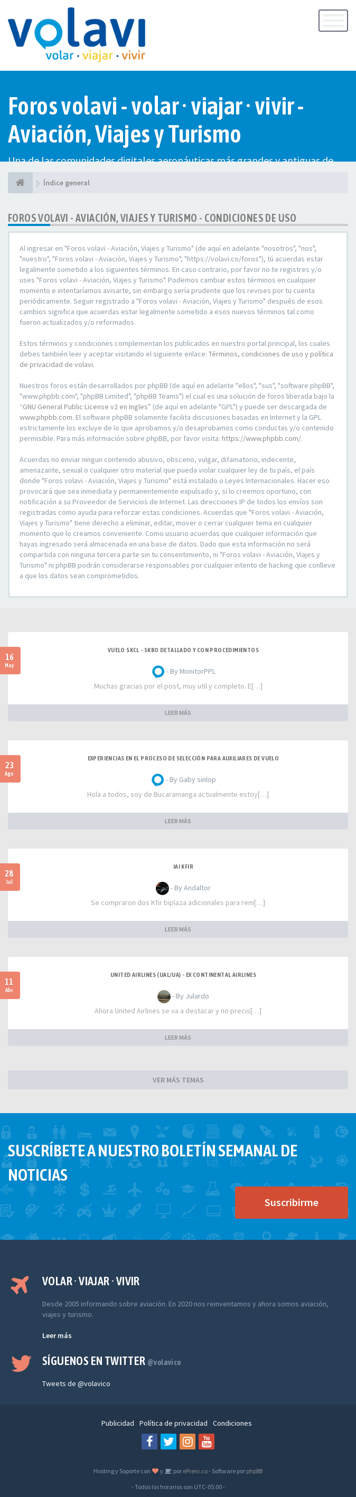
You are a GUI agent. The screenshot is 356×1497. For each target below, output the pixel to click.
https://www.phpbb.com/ (261, 438)
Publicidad (117, 1423)
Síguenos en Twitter (111, 1361)
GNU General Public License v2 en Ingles (85, 406)
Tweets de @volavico (76, 1383)
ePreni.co (195, 1471)
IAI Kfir (183, 866)
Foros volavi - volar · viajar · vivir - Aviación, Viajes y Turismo (156, 120)
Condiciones (232, 1423)
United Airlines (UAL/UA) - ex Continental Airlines (183, 974)
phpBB (254, 1471)
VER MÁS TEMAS (178, 1080)
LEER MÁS (178, 713)
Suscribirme (291, 1202)
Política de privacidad (173, 1423)
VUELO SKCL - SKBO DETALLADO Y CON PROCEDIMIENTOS (183, 650)
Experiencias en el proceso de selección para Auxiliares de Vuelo (183, 758)
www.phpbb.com (46, 417)
